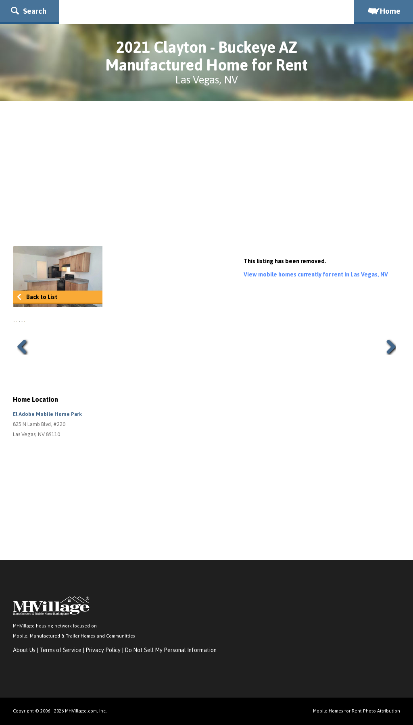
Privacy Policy (103, 650)
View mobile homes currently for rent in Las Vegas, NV (316, 274)
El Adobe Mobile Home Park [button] (47, 414)
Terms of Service (60, 650)
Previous (25, 347)
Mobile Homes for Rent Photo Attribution (356, 710)
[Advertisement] (206, 173)
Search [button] (28, 10)
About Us (24, 650)
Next (388, 347)
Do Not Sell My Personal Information (171, 650)
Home (383, 10)
